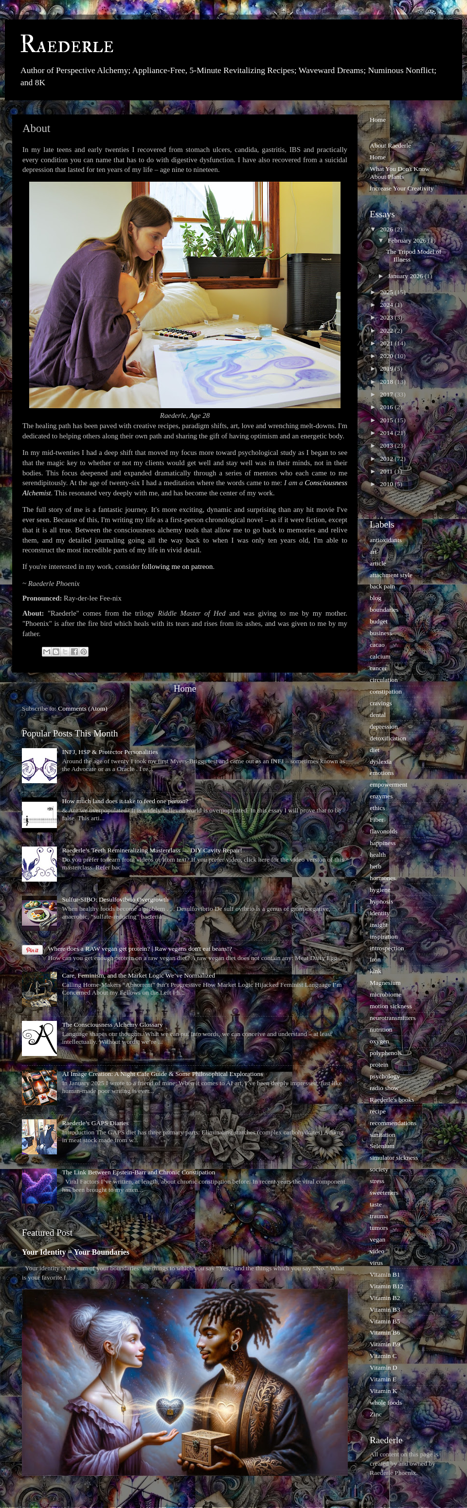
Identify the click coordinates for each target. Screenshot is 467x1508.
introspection (387, 948)
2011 (387, 471)
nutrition (381, 1029)
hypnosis (381, 901)
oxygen (379, 1041)
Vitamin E (383, 1379)
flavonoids (383, 831)
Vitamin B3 (385, 1309)
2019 (387, 368)
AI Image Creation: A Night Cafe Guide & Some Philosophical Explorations (162, 1073)
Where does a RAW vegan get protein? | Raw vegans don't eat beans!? (140, 948)
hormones (382, 878)
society (379, 1169)
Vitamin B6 (385, 1332)
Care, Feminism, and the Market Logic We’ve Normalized (138, 975)
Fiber (377, 819)
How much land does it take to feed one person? (125, 801)
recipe (378, 1111)
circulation (384, 679)
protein (379, 1064)
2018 (387, 381)
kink (375, 971)
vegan (377, 1239)
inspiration (384, 936)
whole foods (386, 1402)
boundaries (384, 609)
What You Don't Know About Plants (400, 172)
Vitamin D (383, 1367)
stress (377, 1181)
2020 (387, 355)
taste (376, 1204)
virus (376, 1262)
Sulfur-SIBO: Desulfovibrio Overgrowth (115, 899)
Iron (375, 959)
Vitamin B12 (386, 1286)
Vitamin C (383, 1355)
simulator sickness (394, 1157)
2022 (387, 330)
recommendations (393, 1123)
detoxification (388, 738)
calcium (380, 656)
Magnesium (385, 982)
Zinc (376, 1414)
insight (379, 924)
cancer (378, 668)
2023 (387, 317)
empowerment (388, 784)
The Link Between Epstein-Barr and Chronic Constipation (138, 1172)
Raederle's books (392, 1099)
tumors (379, 1227)
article (378, 563)
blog (375, 598)
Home (185, 688)
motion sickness (391, 1006)
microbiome (385, 994)
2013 (387, 445)
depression (384, 726)
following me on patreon (177, 566)
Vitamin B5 (385, 1321)
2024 (387, 304)
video (377, 1251)
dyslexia (381, 761)
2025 (387, 292)
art (373, 551)
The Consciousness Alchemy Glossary (112, 1024)
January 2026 (406, 276)
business (381, 633)
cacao (377, 644)
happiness (382, 843)
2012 (387, 458)
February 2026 (408, 240)
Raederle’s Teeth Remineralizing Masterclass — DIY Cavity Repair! (152, 850)
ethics (377, 807)
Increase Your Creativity (402, 188)
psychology (385, 1076)
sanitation (382, 1134)
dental (378, 714)
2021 (387, 343)
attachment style (391, 575)
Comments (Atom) (83, 708)
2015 (387, 420)
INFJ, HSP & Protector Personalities (110, 751)
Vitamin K (383, 1391)
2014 (387, 432)
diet (374, 750)
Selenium (382, 1146)
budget (379, 621)
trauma (379, 1216)
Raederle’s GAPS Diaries (95, 1123)
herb (375, 866)
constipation (386, 691)
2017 (387, 394)
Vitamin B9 (385, 1344)
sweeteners (384, 1192)
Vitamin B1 (385, 1274)
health (378, 854)
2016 (387, 407)
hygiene (380, 889)
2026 (387, 229)
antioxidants (386, 540)
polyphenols (386, 1052)
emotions (382, 772)
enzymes (381, 796)
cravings (381, 703)
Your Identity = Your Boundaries (75, 1252)
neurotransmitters (392, 1017)
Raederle (66, 44)
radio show (384, 1088)
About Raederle (390, 145)
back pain (382, 586)
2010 (387, 484)
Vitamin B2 (385, 1297)
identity (380, 913)
